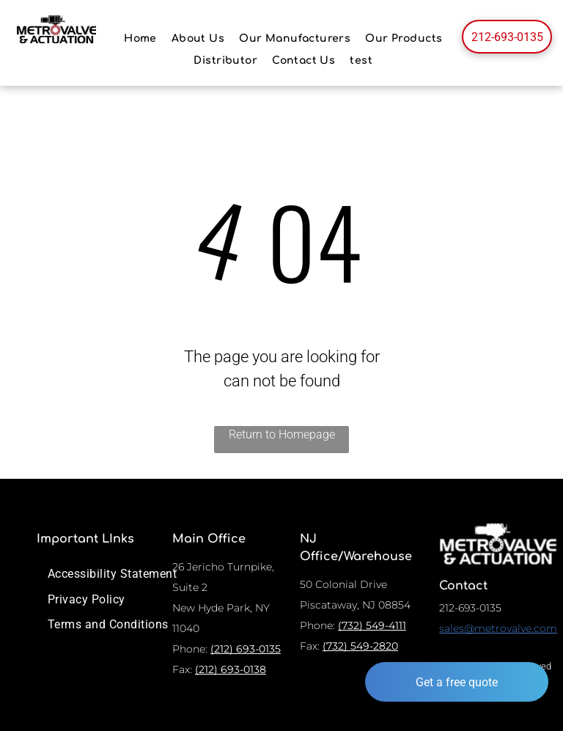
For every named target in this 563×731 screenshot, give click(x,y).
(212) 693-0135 (245, 648)
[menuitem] (140, 38)
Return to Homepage (282, 434)
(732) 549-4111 (372, 625)
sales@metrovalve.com (498, 628)
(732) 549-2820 (360, 646)
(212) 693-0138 (230, 669)
